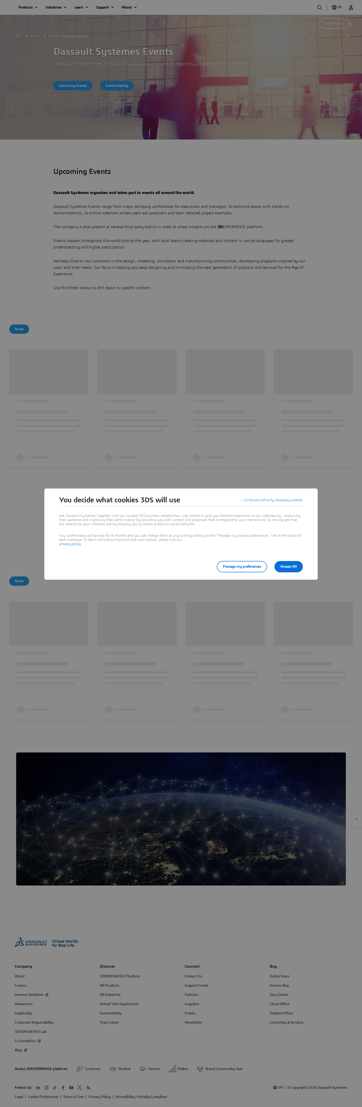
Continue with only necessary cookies (273, 500)
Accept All (289, 566)
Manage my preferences (242, 566)
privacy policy (70, 544)
